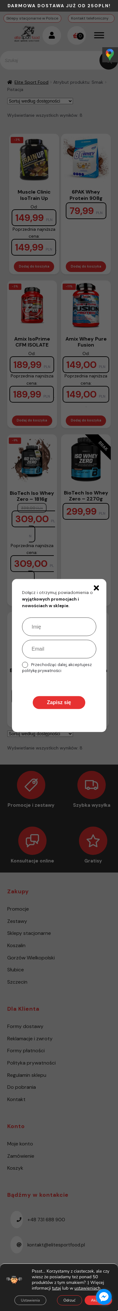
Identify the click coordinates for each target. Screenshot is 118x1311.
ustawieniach (87, 1288)
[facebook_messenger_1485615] (104, 1297)
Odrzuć (70, 1300)
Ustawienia (30, 1300)
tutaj (56, 1288)
